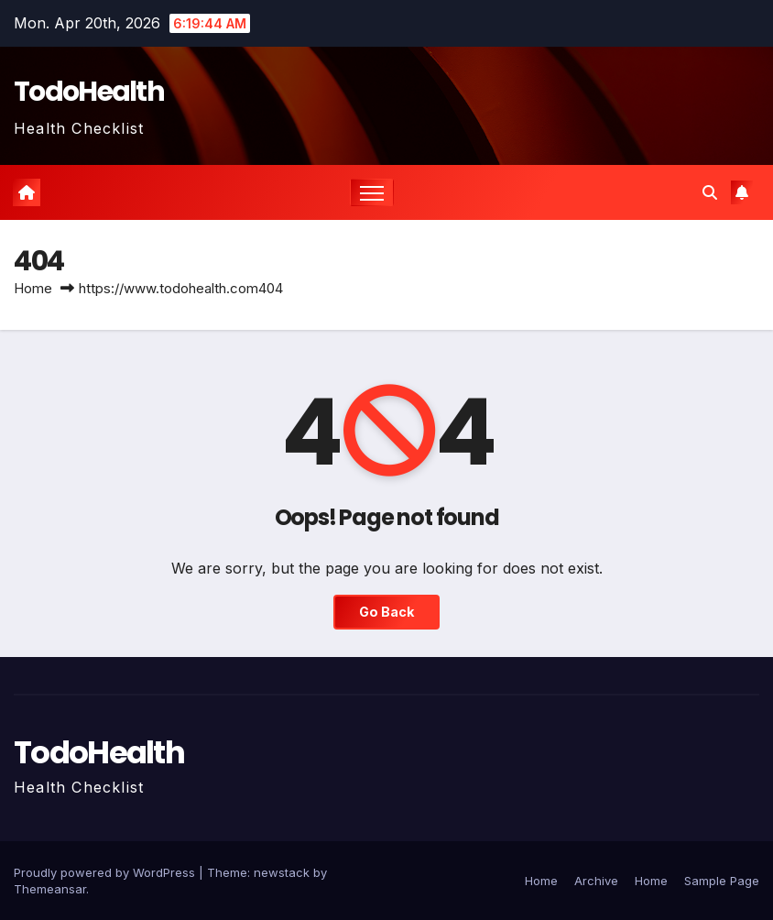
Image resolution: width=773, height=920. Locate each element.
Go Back (386, 611)
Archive (596, 880)
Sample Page (721, 880)
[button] (709, 192)
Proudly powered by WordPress (106, 872)
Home (33, 288)
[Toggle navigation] (372, 193)
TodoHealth (89, 91)
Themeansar (50, 889)
